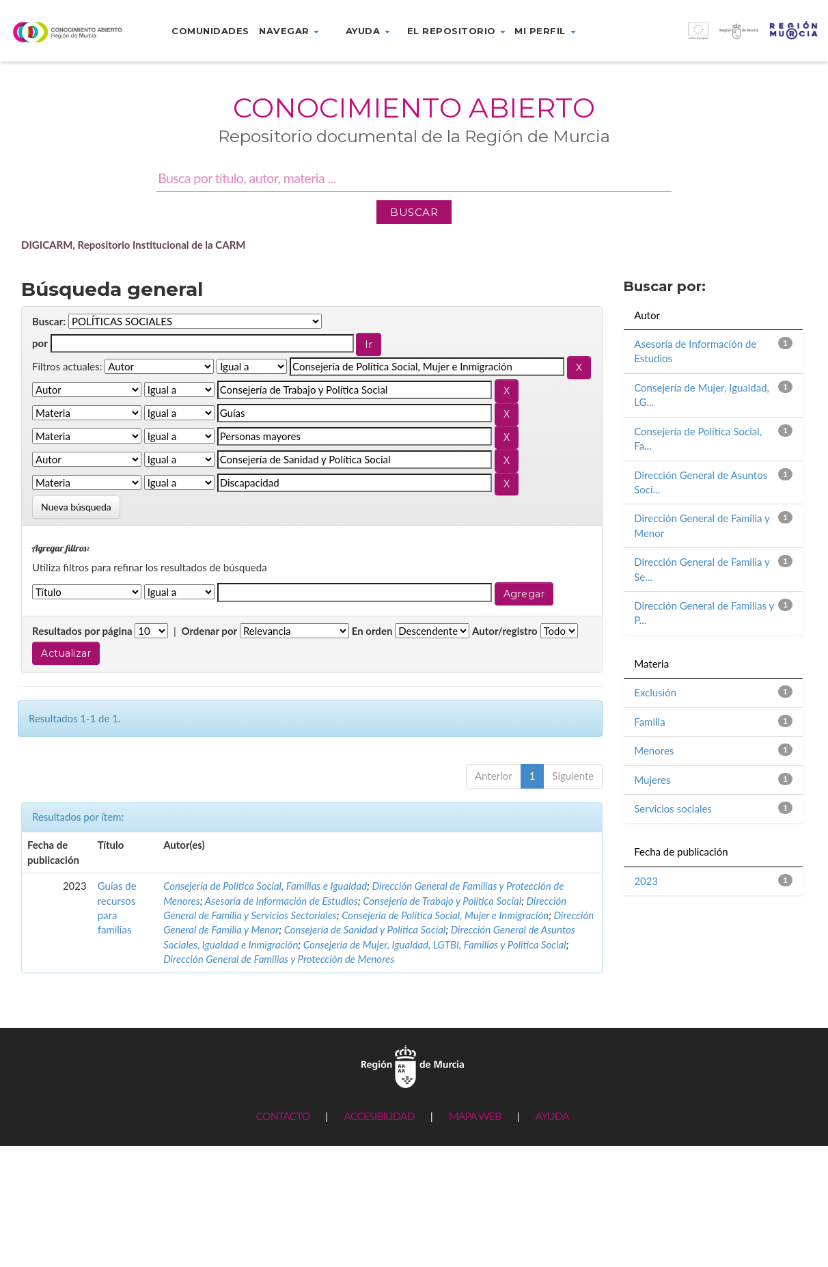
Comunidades (210, 30)
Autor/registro (505, 631)
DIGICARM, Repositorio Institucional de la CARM (133, 245)
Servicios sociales (673, 808)
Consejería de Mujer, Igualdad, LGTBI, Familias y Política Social (434, 944)
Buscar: (49, 321)
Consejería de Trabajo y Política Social (442, 901)
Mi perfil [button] (544, 30)
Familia (649, 722)
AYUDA (551, 1115)
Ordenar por (209, 631)
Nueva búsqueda (76, 507)
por (40, 343)
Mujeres (652, 780)
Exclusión (655, 692)
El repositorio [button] (456, 30)
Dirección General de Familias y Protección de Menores (278, 959)
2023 (646, 881)
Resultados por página (82, 631)
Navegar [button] (289, 30)
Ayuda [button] (368, 30)
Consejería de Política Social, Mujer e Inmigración (445, 915)
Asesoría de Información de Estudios (281, 901)
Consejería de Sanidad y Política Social (365, 929)
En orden (372, 631)
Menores (654, 750)
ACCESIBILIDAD (379, 1115)
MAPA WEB (475, 1115)
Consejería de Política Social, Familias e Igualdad (265, 886)
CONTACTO (282, 1115)
